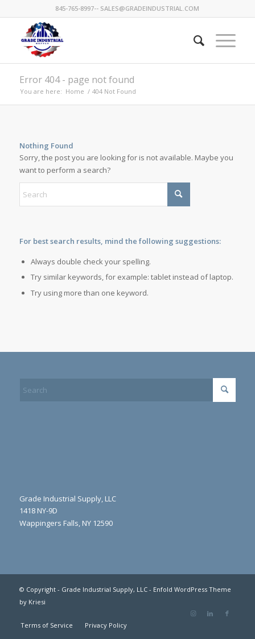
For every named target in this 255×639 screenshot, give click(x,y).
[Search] (193, 40)
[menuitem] (193, 40)
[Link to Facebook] (227, 613)
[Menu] (220, 40)
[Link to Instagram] (192, 613)
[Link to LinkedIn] (210, 613)
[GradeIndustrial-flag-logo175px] (106, 40)
